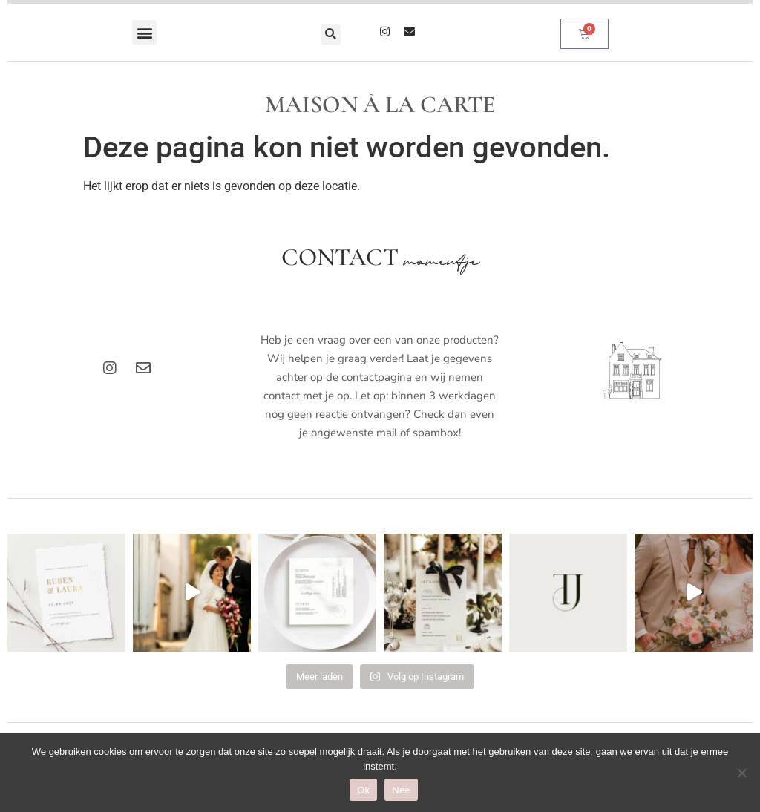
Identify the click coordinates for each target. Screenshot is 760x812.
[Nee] (741, 772)
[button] (144, 32)
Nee (401, 790)
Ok (363, 790)
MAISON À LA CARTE (380, 104)
